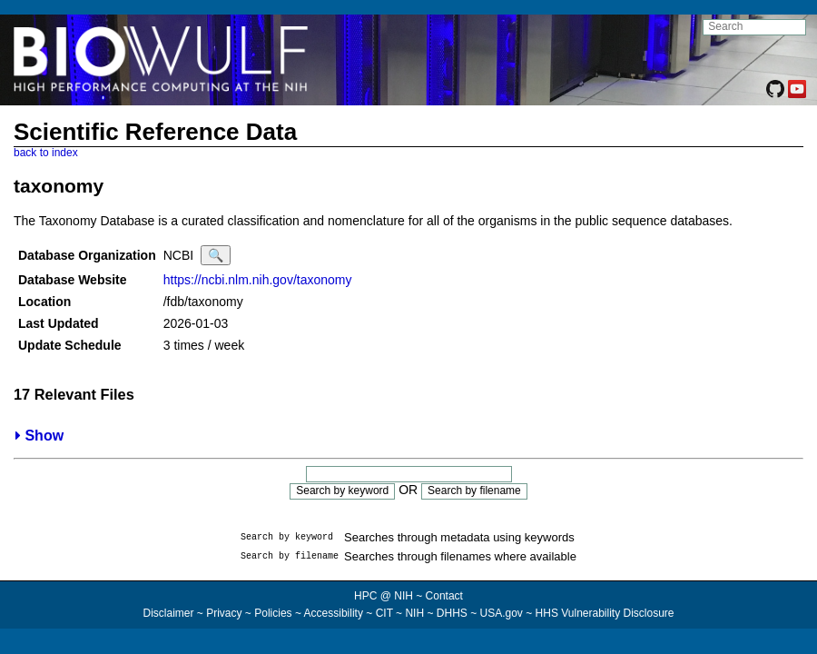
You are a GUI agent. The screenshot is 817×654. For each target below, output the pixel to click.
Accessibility (333, 613)
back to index (46, 152)
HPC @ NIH (385, 596)
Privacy (223, 613)
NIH (414, 613)
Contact (444, 596)
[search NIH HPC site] (754, 27)
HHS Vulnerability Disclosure (605, 613)
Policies (272, 613)
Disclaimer (168, 613)
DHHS (452, 613)
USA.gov (501, 613)
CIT (384, 613)
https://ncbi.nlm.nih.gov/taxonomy (257, 279)
